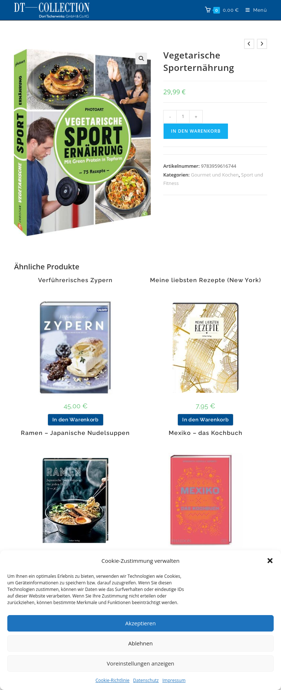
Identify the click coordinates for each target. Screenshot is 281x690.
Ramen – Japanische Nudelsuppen (75, 433)
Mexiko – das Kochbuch (206, 433)
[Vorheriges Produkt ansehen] (249, 44)
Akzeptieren (140, 623)
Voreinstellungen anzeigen (141, 663)
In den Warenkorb (196, 131)
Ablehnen (140, 643)
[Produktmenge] (183, 116)
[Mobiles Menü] (253, 10)
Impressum (174, 680)
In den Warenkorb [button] (75, 419)
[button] (270, 560)
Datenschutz (146, 680)
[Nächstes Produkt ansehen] (262, 44)
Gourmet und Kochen (215, 174)
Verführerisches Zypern (75, 280)
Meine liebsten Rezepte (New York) (205, 280)
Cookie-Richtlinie (112, 680)
